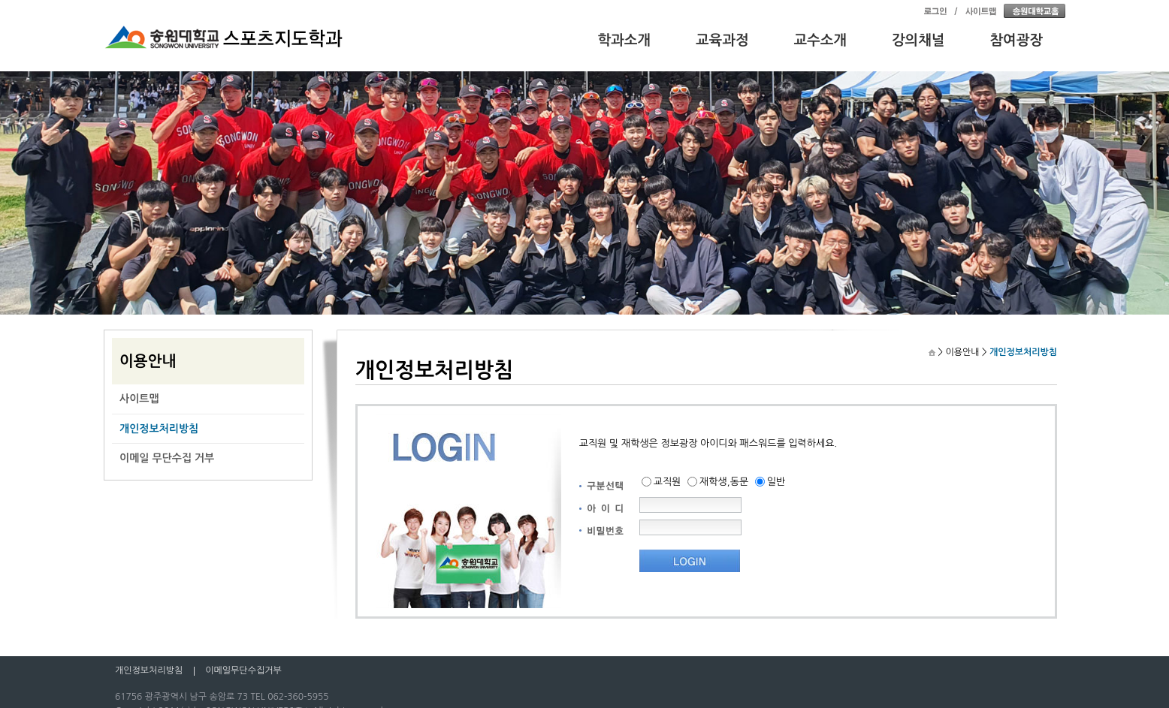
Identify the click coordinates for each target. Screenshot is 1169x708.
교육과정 (722, 40)
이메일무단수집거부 (243, 670)
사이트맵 (139, 398)
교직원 (667, 482)
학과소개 (624, 40)
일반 (776, 482)
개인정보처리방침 (158, 428)
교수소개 (820, 40)
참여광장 (1017, 40)
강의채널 (918, 40)
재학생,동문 (723, 482)
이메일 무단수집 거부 (166, 458)
